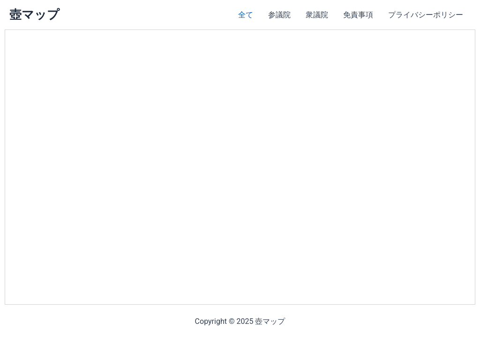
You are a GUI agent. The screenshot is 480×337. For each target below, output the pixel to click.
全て (245, 14)
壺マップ (34, 14)
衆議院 (317, 14)
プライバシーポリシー (425, 14)
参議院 (279, 14)
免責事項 (358, 14)
